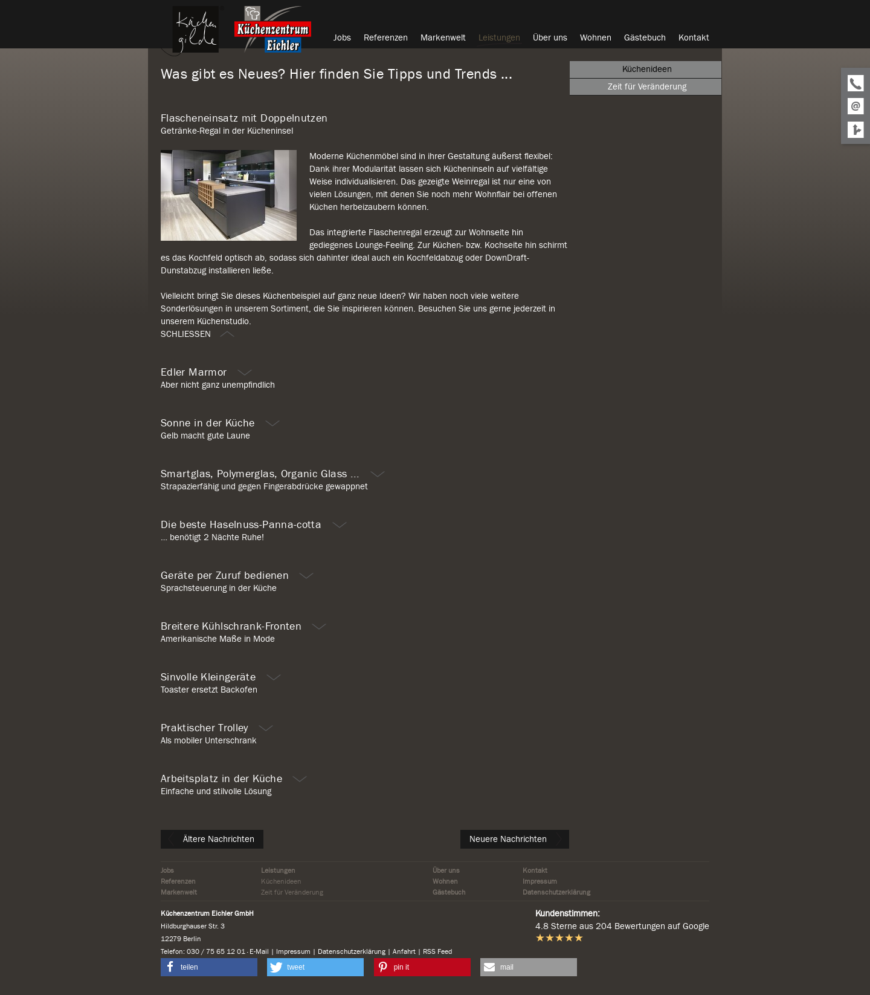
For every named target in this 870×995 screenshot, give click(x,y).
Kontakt (535, 870)
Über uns (446, 870)
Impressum (540, 881)
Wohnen (445, 881)
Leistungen (278, 870)
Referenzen (178, 881)
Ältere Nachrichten (211, 839)
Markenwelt (179, 892)
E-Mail (259, 951)
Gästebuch (449, 892)
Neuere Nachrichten (516, 839)
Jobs (167, 870)
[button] (209, 967)
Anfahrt (404, 951)
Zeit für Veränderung (292, 892)
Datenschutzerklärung (556, 892)
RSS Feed (437, 951)
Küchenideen (281, 881)
